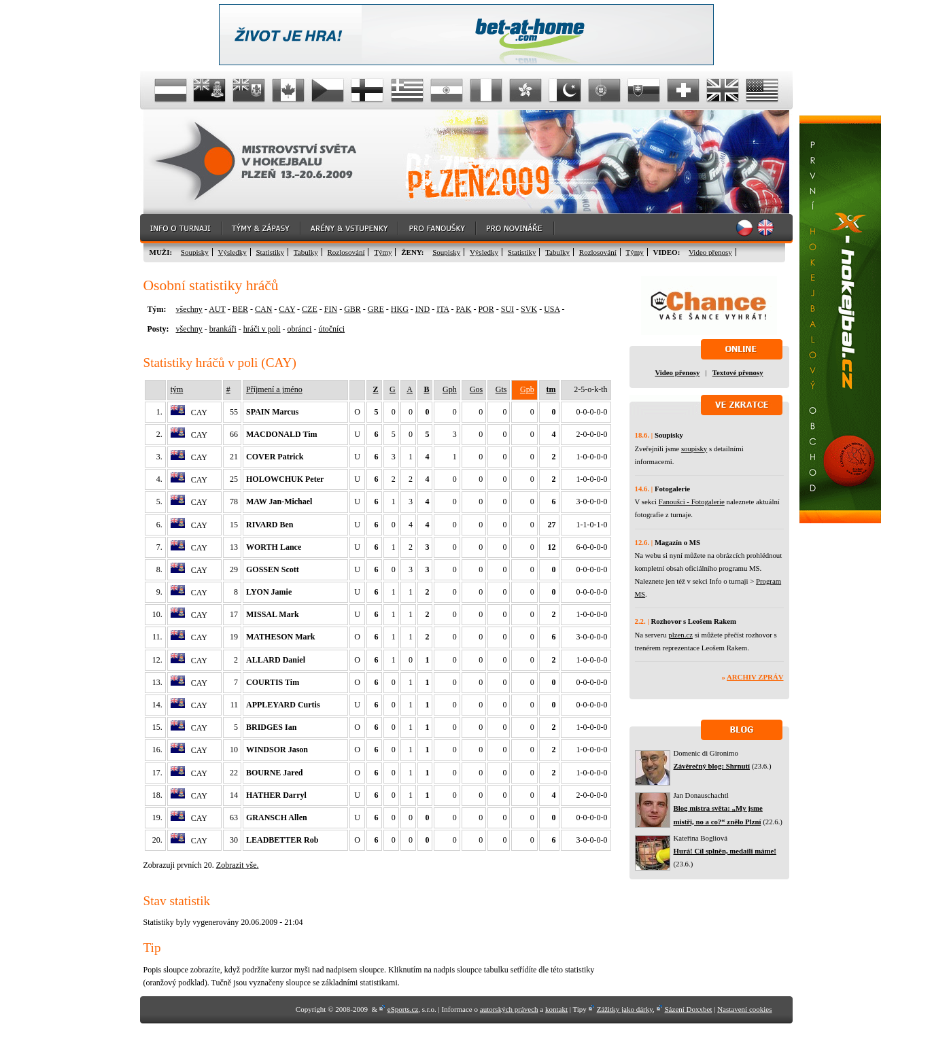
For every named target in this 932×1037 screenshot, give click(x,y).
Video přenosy (710, 252)
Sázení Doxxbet (688, 1009)
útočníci (331, 329)
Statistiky (270, 252)
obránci (299, 329)
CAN (263, 309)
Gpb (527, 389)
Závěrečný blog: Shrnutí (712, 766)
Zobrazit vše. (237, 865)
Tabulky (306, 252)
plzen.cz (680, 635)
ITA (442, 309)
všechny (189, 309)
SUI (507, 309)
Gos (476, 389)
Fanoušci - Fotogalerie (692, 501)
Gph (450, 389)
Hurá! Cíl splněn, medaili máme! (725, 851)
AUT (217, 309)
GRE (376, 309)
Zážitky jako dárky (625, 1009)
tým (177, 389)
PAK (464, 309)
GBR (352, 309)
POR (486, 309)
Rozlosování (345, 252)
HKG (400, 309)
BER (240, 309)
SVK (529, 309)
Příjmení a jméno (274, 389)
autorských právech (509, 1009)
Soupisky (195, 252)
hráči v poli (262, 329)
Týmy (383, 252)
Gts (501, 389)
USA (551, 309)
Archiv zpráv (755, 677)
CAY (287, 309)
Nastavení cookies (744, 1009)
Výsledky (232, 252)
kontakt (556, 1009)
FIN (330, 309)
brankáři (223, 329)
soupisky (694, 448)
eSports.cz (403, 1009)
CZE (309, 309)
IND (422, 309)
